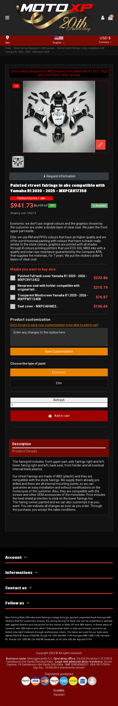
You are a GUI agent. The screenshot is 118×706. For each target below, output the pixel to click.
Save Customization (59, 351)
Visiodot (59, 694)
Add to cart (59, 416)
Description (21, 444)
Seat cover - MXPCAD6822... (38, 306)
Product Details (24, 451)
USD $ (105, 40)
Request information (59, 176)
